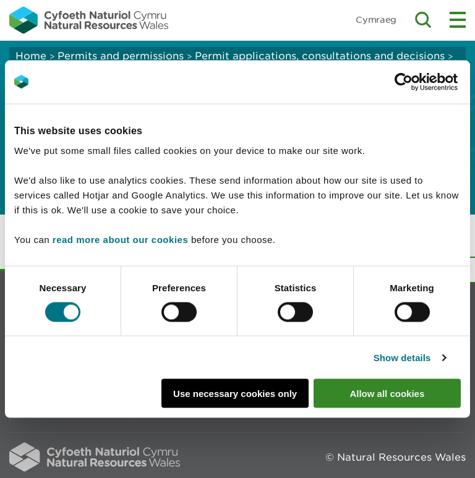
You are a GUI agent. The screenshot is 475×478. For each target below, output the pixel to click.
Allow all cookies (386, 393)
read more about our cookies (120, 239)
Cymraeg (376, 19)
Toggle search (423, 20)
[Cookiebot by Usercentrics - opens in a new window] (425, 81)
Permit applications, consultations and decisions (320, 55)
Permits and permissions (121, 55)
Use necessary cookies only (235, 393)
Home (30, 55)
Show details (402, 357)
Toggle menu (457, 20)
